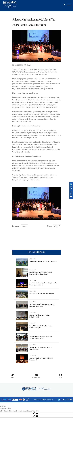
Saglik (28, 65)
